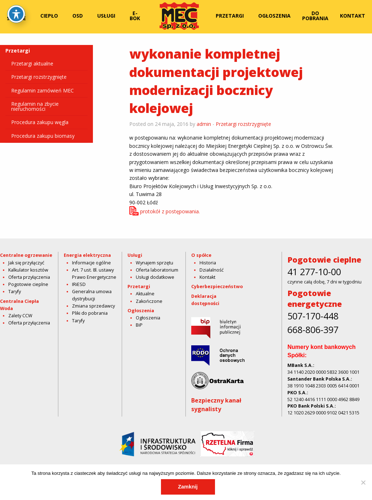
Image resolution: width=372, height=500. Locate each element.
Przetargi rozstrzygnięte (39, 76)
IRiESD (79, 284)
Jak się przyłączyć (26, 263)
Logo (179, 15)
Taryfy (14, 291)
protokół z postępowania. (170, 211)
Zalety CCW (20, 316)
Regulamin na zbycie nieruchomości (35, 106)
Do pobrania (315, 16)
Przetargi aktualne (32, 63)
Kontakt (352, 15)
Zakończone (149, 301)
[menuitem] (18, 16)
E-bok (135, 16)
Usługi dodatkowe (155, 277)
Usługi (106, 15)
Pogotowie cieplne (28, 284)
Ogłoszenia (274, 15)
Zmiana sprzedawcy (93, 306)
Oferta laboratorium (157, 270)
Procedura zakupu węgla (39, 122)
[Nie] (363, 482)
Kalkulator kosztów (28, 270)
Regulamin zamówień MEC (42, 90)
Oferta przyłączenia (29, 277)
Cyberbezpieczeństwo (217, 286)
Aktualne (145, 294)
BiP (139, 325)
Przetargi (230, 15)
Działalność (212, 270)
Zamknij (187, 487)
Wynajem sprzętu (154, 263)
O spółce (16, 16)
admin (204, 124)
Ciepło (49, 15)
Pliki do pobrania (90, 313)
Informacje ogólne (91, 263)
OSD (77, 15)
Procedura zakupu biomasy (43, 135)
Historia (208, 263)
